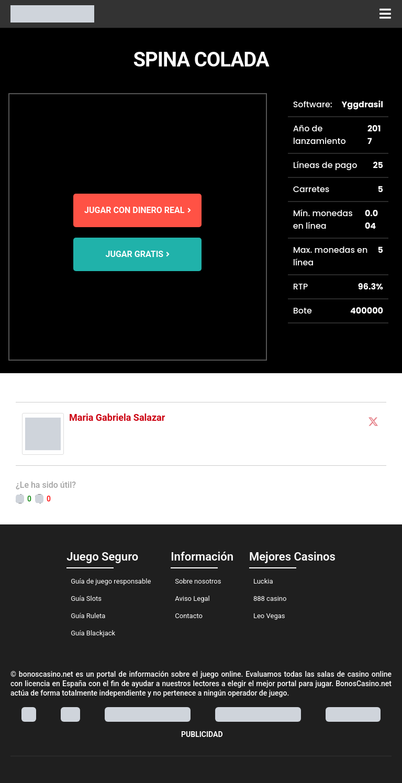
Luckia (263, 581)
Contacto (189, 616)
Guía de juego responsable (111, 581)
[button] (385, 14)
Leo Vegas (269, 616)
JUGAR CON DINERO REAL (137, 210)
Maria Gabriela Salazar (117, 417)
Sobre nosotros (198, 581)
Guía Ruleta (88, 616)
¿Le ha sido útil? (46, 485)
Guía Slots (86, 598)
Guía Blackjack (93, 633)
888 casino (269, 598)
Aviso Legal (192, 598)
